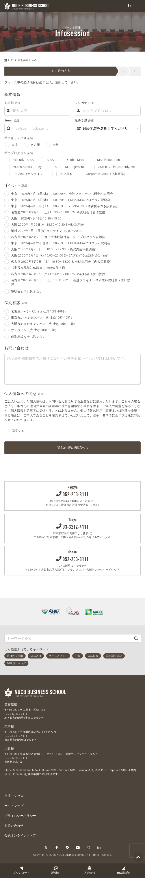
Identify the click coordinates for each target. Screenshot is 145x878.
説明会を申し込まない (23, 291)
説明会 (55, 870)
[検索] (136, 638)
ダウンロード (21, 870)
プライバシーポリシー (20, 815)
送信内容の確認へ (71, 448)
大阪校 (9, 748)
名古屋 (32, 145)
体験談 (123, 870)
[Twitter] (46, 847)
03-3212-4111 (18, 735)
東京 (11, 145)
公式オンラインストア (20, 835)
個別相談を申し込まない (25, 337)
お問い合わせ (13, 825)
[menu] (137, 6)
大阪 (52, 145)
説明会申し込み (27, 60)
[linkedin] (99, 847)
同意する (14, 431)
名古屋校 (10, 704)
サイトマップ (13, 805)
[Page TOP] (138, 857)
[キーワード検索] (68, 638)
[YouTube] (77, 847)
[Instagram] (88, 847)
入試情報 (89, 870)
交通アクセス (13, 796)
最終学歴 (81, 120)
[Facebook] (56, 847)
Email (8, 120)
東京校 (9, 726)
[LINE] (67, 847)
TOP (8, 60)
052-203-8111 (18, 713)
